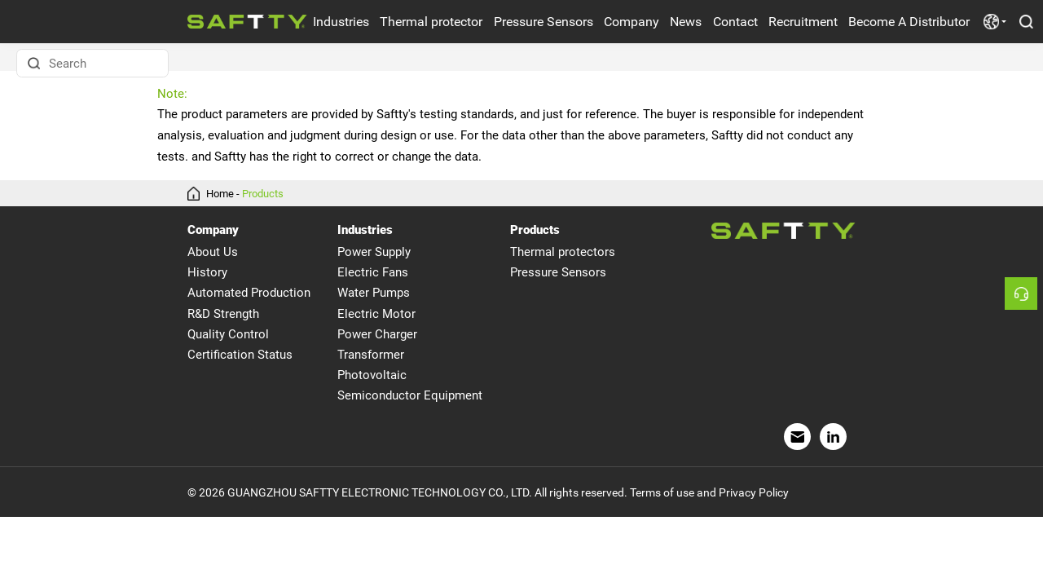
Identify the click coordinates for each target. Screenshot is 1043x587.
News (686, 21)
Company (631, 21)
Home (220, 193)
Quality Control (228, 334)
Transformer (370, 354)
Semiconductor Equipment (409, 395)
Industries (341, 21)
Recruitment (803, 21)
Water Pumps (373, 292)
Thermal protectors (562, 252)
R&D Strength (223, 314)
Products (263, 193)
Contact (735, 21)
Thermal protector (431, 21)
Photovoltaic (372, 375)
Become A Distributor (909, 21)
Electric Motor (376, 314)
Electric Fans (372, 272)
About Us (212, 252)
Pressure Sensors (543, 21)
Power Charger (377, 334)
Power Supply (374, 252)
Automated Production (248, 292)
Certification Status (240, 354)
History (207, 272)
